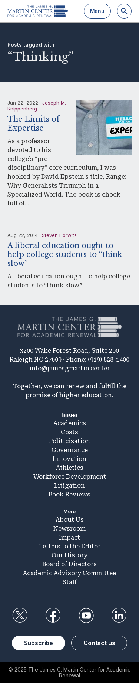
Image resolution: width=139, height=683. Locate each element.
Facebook (53, 615)
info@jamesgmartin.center (69, 368)
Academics (69, 423)
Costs (69, 432)
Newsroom (69, 528)
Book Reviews (69, 494)
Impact (69, 537)
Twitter (20, 615)
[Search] (124, 11)
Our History (69, 555)
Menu (97, 11)
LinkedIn (119, 615)
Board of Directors (69, 564)
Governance (70, 449)
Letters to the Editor (69, 546)
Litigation (69, 485)
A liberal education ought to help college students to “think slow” (64, 254)
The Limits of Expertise (33, 123)
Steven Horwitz (59, 235)
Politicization (69, 441)
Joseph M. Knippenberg (36, 106)
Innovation (69, 458)
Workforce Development (69, 476)
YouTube (86, 615)
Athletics (69, 467)
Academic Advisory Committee (69, 573)
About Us (70, 519)
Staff (70, 581)
